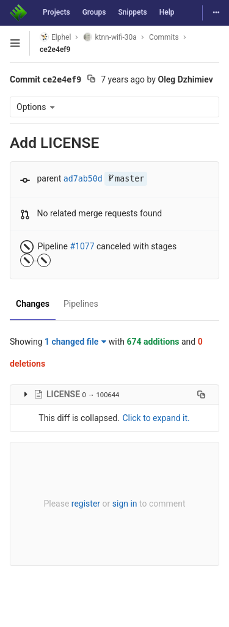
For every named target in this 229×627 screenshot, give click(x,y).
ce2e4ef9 (55, 49)
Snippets (132, 12)
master (125, 178)
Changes (32, 304)
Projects (56, 12)
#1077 (82, 246)
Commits (164, 37)
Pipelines (81, 304)
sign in (124, 503)
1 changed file (75, 341)
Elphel (55, 37)
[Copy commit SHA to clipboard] (91, 80)
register (85, 503)
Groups (94, 12)
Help (167, 12)
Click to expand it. (155, 418)
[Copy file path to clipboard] (201, 394)
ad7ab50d (83, 178)
